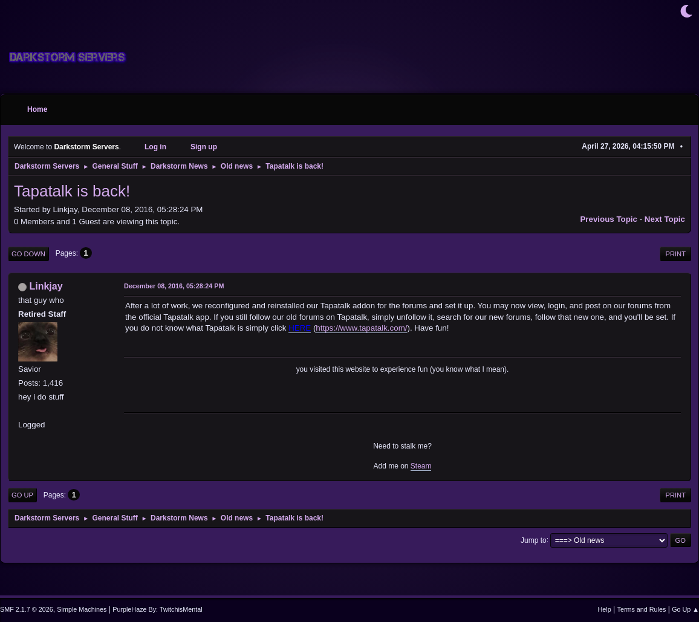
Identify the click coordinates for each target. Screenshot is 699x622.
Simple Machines (81, 609)
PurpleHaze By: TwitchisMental (157, 609)
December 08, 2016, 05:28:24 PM (174, 286)
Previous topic (608, 219)
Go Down (28, 254)
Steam (421, 466)
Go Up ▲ (685, 609)
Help (604, 609)
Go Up (22, 495)
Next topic (665, 219)
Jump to (534, 540)
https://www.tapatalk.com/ (361, 327)
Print (675, 254)
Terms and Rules (641, 609)
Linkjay (45, 286)
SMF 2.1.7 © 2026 (26, 609)
